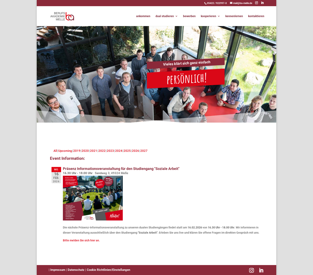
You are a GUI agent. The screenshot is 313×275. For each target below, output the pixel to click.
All (55, 151)
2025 (127, 151)
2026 (135, 151)
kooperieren (208, 16)
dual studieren (165, 16)
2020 (85, 151)
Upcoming (65, 151)
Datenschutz (76, 270)
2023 (110, 151)
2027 (144, 151)
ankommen (143, 16)
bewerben (189, 16)
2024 (118, 151)
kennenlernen (234, 16)
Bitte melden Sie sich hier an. (81, 240)
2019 (76, 151)
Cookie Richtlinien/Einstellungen (108, 270)
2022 (102, 151)
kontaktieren (256, 16)
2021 (93, 151)
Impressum (57, 270)
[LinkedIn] (262, 2)
